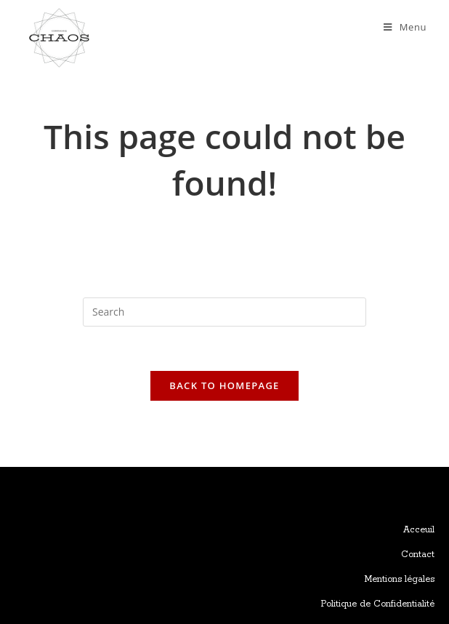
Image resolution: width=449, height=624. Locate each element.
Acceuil (418, 529)
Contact (417, 554)
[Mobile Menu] (405, 26)
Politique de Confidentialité (377, 604)
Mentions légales (399, 579)
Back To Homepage (224, 385)
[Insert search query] (224, 312)
